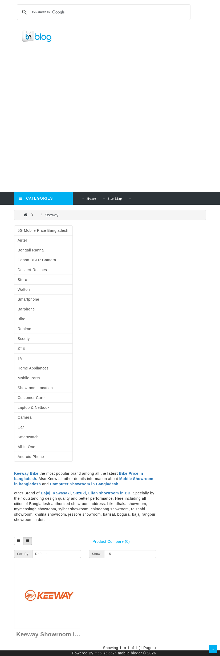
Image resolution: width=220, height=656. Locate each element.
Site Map (114, 198)
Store (22, 279)
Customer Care (31, 398)
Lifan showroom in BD (109, 493)
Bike (21, 319)
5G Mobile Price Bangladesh (43, 230)
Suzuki (79, 493)
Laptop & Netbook (34, 407)
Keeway (51, 215)
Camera (25, 417)
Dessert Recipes (32, 270)
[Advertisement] (115, 85)
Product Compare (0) (111, 541)
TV (20, 358)
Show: (96, 554)
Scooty (24, 339)
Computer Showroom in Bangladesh (84, 484)
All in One (26, 447)
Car (21, 427)
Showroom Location (35, 388)
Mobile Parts (29, 378)
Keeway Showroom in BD (52, 634)
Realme (24, 329)
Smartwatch (28, 437)
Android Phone (31, 457)
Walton (24, 289)
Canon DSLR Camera (37, 260)
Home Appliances (33, 368)
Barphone (26, 309)
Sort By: (23, 554)
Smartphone (28, 299)
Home (91, 198)
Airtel (22, 240)
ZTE (21, 348)
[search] (103, 12)
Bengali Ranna (31, 250)
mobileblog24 (106, 653)
